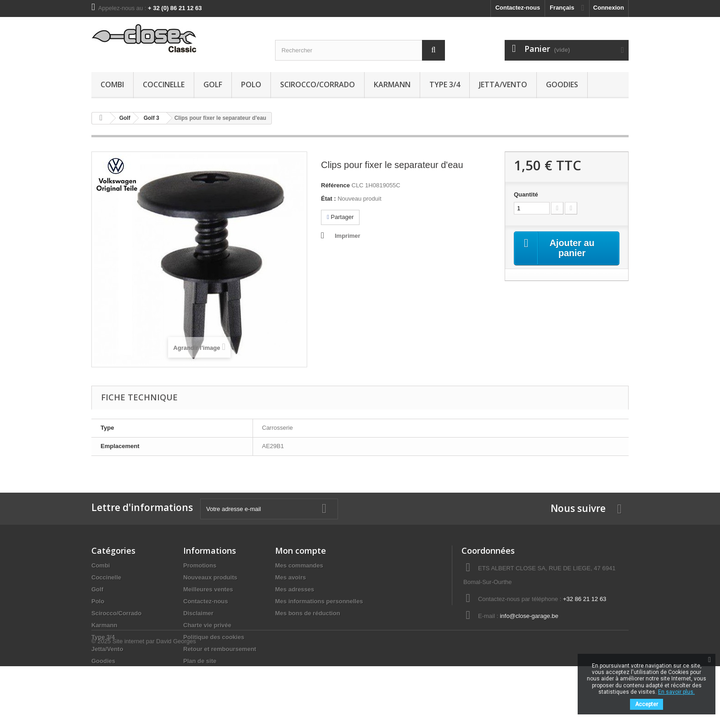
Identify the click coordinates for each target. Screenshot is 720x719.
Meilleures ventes (208, 589)
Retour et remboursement (219, 649)
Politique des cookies (213, 637)
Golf (212, 84)
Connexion (608, 7)
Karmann (392, 84)
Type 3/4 (444, 84)
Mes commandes (299, 565)
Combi (112, 84)
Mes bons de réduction (307, 613)
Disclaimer (198, 613)
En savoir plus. (676, 692)
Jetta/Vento (503, 84)
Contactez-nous (517, 7)
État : (328, 198)
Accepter (646, 704)
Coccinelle (164, 84)
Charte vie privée (207, 625)
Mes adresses (294, 589)
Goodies (562, 84)
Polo (251, 84)
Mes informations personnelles (319, 601)
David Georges (176, 694)
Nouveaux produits (210, 577)
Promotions (199, 565)
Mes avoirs (290, 577)
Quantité (526, 194)
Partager (340, 216)
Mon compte (300, 550)
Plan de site (199, 660)
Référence (335, 185)
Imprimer (347, 235)
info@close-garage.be (529, 615)
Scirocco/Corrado (317, 84)
